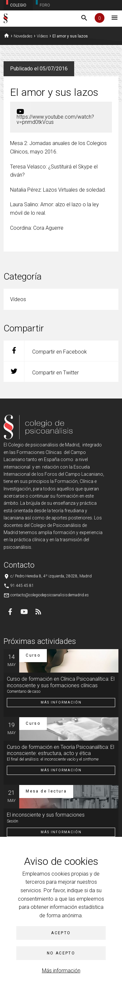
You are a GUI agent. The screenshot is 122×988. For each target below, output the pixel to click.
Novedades (23, 36)
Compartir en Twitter (41, 371)
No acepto (61, 953)
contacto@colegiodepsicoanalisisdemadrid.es (49, 595)
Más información (61, 970)
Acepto (61, 933)
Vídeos (42, 36)
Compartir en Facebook (45, 351)
